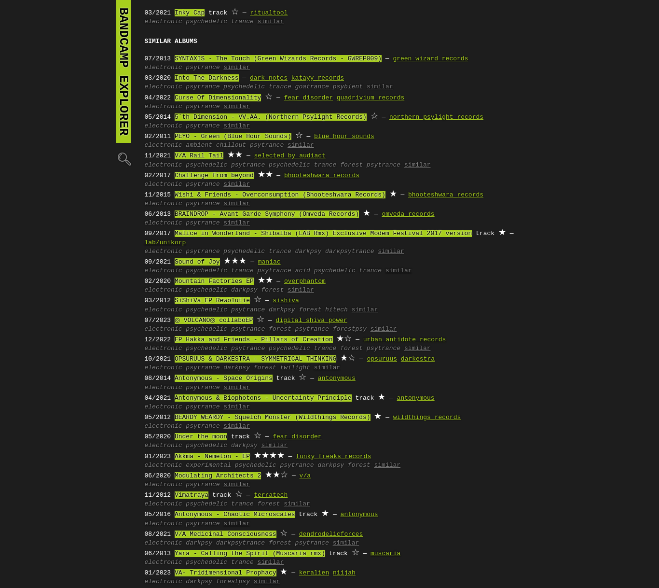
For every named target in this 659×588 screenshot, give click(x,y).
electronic (163, 21)
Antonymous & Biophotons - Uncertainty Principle (263, 398)
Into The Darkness (207, 78)
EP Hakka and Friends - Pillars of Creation (254, 340)
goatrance (312, 87)
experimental (208, 465)
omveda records (408, 214)
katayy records (317, 78)
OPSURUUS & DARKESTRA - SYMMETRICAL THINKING (255, 359)
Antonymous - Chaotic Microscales (235, 514)
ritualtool (269, 13)
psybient (348, 87)
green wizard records (430, 59)
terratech (271, 495)
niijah (344, 573)
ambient (199, 145)
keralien (314, 573)
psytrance (203, 67)
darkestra (418, 359)
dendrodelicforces (331, 534)
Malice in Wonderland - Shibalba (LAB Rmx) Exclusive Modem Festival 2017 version (323, 233)
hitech (336, 310)
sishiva (286, 300)
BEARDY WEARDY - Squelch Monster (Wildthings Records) (273, 417)
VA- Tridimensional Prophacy (225, 573)
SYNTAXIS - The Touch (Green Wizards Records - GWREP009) (278, 59)
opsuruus (382, 359)
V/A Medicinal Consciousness (225, 534)
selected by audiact (290, 156)
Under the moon (201, 437)
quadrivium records (370, 98)
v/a (305, 476)
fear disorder (308, 98)
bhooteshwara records (321, 175)
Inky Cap (190, 13)
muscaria (385, 553)
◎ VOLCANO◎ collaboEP (212, 320)
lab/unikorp (165, 242)
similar (271, 21)
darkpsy (308, 251)
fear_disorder (297, 437)
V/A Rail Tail (199, 156)
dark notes (269, 78)
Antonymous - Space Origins (224, 378)
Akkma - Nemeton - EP (212, 456)
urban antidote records (404, 340)
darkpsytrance (349, 251)
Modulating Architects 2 (218, 476)
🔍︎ (123, 159)
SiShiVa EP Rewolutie (212, 300)
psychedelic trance (219, 21)
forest (272, 290)
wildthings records (427, 417)
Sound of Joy (197, 262)
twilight (295, 368)
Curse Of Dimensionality (218, 98)
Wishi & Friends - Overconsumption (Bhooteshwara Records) (280, 195)
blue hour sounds (344, 136)
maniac (269, 262)
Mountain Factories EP (214, 281)
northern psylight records (436, 117)
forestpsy (350, 329)
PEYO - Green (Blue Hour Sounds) (233, 136)
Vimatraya (191, 495)
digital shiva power (308, 320)
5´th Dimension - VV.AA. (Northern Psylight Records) (271, 117)
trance (242, 270)
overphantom (305, 281)
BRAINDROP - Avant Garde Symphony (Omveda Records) (267, 214)
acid (302, 270)
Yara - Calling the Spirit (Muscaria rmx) (250, 553)
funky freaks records (333, 456)
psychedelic (206, 165)
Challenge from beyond (214, 175)
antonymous (337, 378)
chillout (231, 145)
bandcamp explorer (123, 71)
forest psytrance (370, 165)
